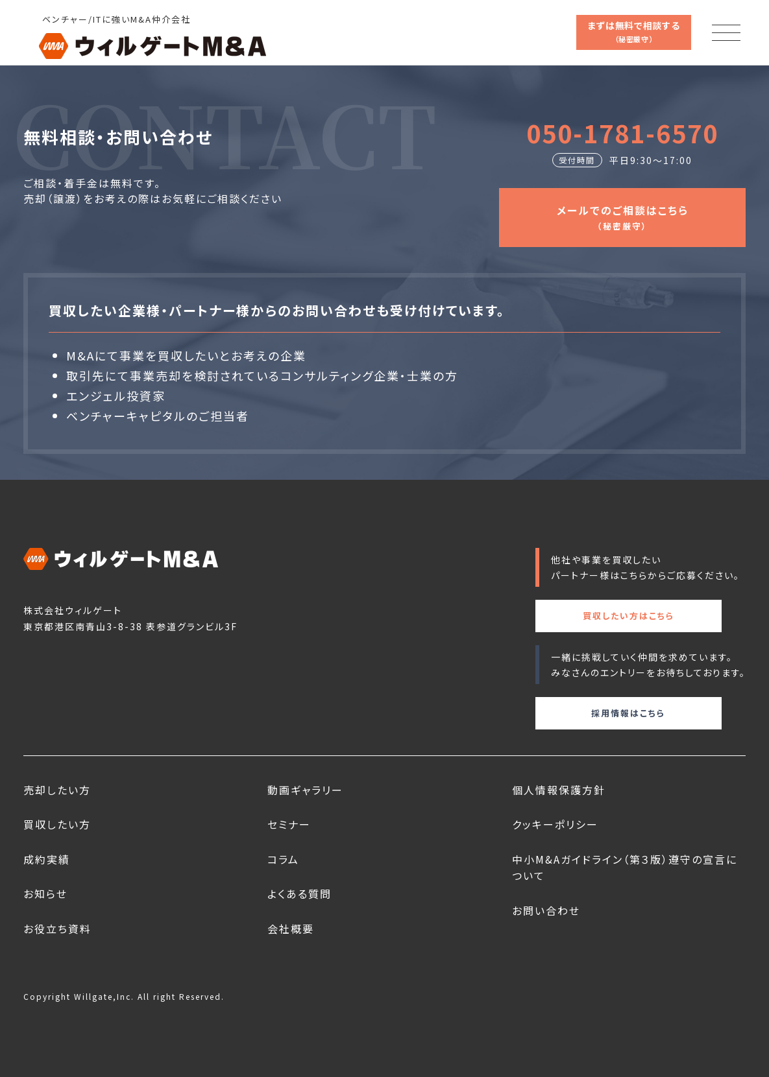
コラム (283, 859)
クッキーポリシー (555, 824)
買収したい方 (57, 824)
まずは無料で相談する (634, 31)
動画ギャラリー (305, 790)
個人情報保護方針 (558, 790)
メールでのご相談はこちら (623, 216)
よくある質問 (299, 893)
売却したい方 (57, 790)
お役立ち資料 (57, 928)
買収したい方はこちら (628, 616)
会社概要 (290, 928)
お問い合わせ (546, 910)
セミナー (289, 824)
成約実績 (46, 859)
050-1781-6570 (622, 132)
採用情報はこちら (628, 713)
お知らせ (45, 893)
